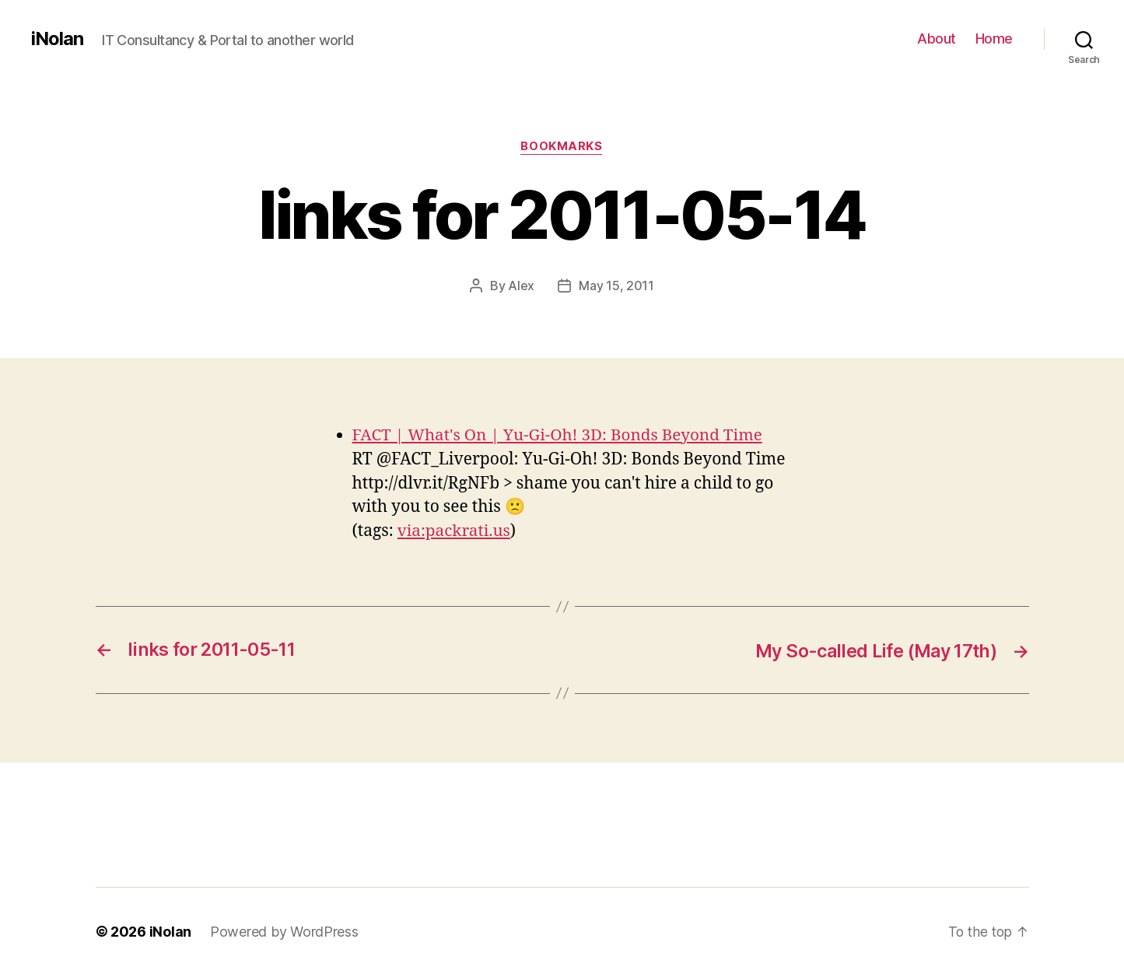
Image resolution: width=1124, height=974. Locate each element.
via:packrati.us (455, 530)
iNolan (57, 39)
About (936, 38)
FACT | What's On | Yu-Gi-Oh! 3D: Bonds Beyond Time (560, 434)
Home (994, 38)
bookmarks (562, 147)
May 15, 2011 (616, 285)
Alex (521, 285)
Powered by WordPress (284, 930)
